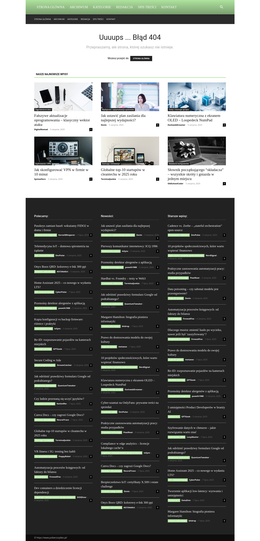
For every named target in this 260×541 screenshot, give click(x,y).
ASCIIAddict (62, 271)
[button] (221, 7)
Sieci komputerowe (43, 328)
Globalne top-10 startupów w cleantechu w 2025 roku (123, 172)
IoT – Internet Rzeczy (44, 255)
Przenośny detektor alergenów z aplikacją (59, 303)
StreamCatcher (64, 365)
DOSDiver (81, 497)
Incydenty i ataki (109, 412)
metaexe (122, 346)
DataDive (186, 500)
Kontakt (169, 7)
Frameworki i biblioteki (112, 283)
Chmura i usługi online (111, 491)
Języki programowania (45, 365)
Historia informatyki (111, 251)
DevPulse (60, 255)
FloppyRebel (64, 456)
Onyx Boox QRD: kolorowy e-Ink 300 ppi (60, 266)
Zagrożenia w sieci (43, 109)
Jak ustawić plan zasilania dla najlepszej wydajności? (123, 117)
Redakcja (124, 7)
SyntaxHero (40, 179)
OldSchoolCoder (175, 183)
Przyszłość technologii (44, 403)
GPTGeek (57, 349)
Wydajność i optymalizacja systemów (118, 109)
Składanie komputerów (179, 163)
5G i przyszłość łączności (45, 456)
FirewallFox (55, 476)
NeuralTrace (63, 419)
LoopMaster (193, 437)
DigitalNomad (41, 129)
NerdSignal (144, 367)
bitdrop (125, 326)
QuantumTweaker (67, 385)
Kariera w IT (174, 416)
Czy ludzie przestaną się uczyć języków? (59, 398)
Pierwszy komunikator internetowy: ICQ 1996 (129, 246)
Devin (104, 125)
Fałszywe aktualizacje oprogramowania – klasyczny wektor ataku (62, 120)
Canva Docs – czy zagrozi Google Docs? (59, 415)
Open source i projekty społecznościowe (119, 367)
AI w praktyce (41, 477)
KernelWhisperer (66, 235)
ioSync (57, 328)
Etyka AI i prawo (109, 346)
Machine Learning (43, 349)
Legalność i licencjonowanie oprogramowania (55, 497)
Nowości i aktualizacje (44, 271)
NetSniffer (62, 403)
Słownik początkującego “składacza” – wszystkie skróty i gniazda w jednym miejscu (196, 174)
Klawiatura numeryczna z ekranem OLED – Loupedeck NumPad (194, 117)
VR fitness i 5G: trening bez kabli (54, 451)
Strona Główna (51, 7)
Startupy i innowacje (111, 163)
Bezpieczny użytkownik (45, 385)
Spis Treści (147, 7)
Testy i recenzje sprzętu (179, 109)
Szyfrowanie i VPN (43, 163)
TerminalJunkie (108, 179)
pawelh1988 (64, 308)
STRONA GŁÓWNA (141, 58)
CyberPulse (61, 292)
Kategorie (102, 7)
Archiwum (79, 7)
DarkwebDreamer (176, 125)
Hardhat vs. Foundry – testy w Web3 (123, 278)
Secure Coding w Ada (47, 360)
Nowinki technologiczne (45, 235)
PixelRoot (128, 432)
